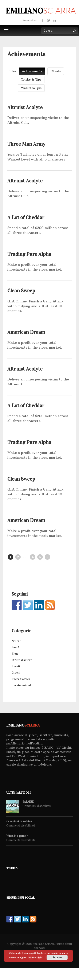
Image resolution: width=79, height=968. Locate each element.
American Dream (26, 332)
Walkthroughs (31, 88)
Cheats (56, 71)
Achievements (32, 71)
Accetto (57, 957)
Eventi (16, 666)
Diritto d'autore (22, 660)
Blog (15, 653)
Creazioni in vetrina (19, 821)
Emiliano (41, 11)
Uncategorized (21, 685)
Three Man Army (26, 144)
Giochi (16, 672)
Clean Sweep (21, 290)
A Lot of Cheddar (25, 217)
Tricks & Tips (31, 79)
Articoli (16, 641)
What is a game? (17, 836)
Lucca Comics (21, 679)
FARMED (28, 802)
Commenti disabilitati (37, 806)
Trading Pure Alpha (29, 254)
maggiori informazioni (29, 957)
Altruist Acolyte (25, 107)
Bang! (15, 647)
